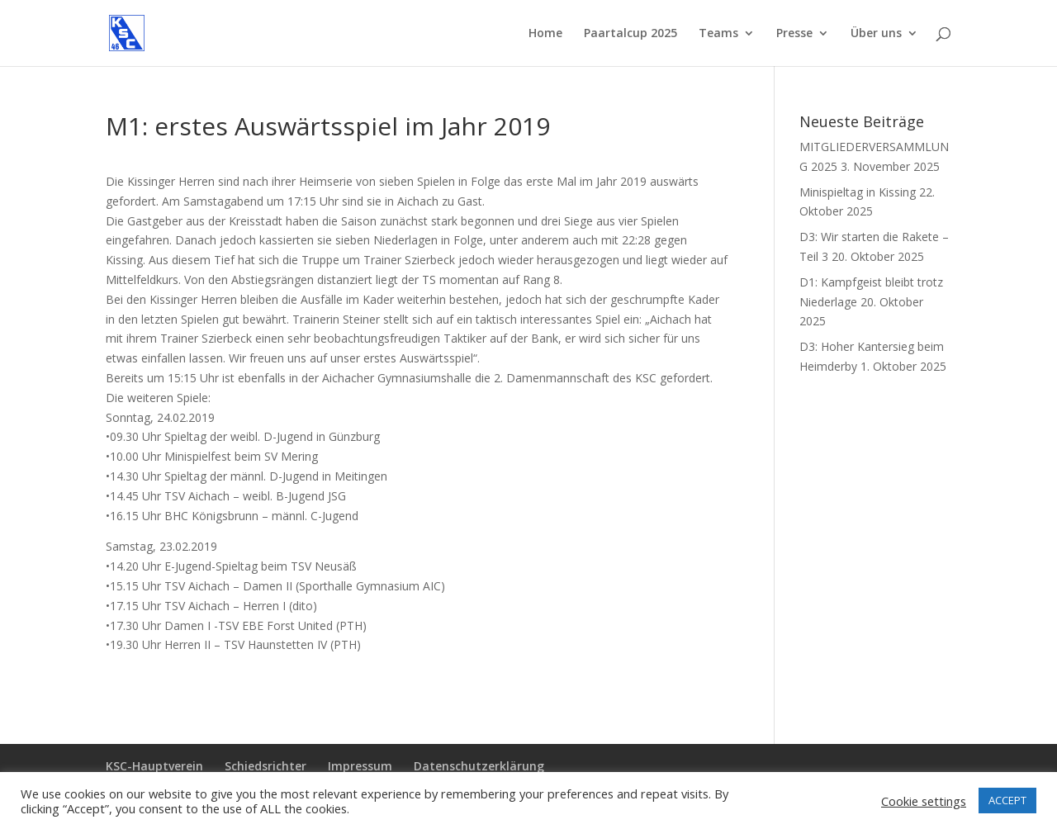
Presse (794, 33)
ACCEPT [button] (1007, 800)
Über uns (876, 33)
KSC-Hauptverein (154, 766)
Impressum (360, 766)
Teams (718, 33)
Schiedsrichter (265, 766)
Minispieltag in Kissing (857, 192)
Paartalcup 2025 (630, 33)
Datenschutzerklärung (479, 766)
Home (545, 33)
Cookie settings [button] (923, 800)
